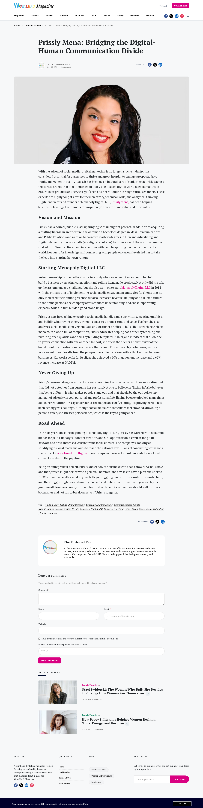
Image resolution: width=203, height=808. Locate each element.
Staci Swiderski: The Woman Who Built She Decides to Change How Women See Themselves (122, 691)
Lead (93, 15)
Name (41, 609)
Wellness (134, 15)
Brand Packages (76, 504)
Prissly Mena (131, 508)
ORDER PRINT (180, 6)
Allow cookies (182, 803)
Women (150, 15)
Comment (43, 589)
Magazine (19, 15)
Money (119, 15)
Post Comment (49, 660)
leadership (96, 782)
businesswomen (98, 769)
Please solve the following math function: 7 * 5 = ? (62, 644)
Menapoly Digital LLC (91, 508)
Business (79, 15)
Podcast (35, 15)
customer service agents (127, 504)
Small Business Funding (151, 508)
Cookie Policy (82, 803)
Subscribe (179, 779)
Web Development (47, 512)
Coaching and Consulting (99, 504)
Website (42, 623)
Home (17, 25)
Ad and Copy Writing (56, 504)
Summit (64, 15)
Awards (50, 15)
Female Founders (34, 25)
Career (106, 15)
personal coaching (113, 508)
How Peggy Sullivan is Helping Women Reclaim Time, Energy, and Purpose (118, 721)
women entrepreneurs (101, 775)
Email (107, 609)
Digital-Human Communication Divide (58, 508)
